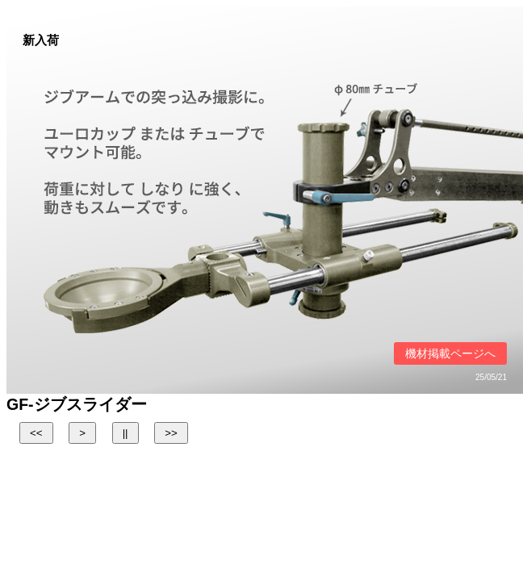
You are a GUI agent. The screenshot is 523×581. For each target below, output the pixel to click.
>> (171, 433)
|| (125, 433)
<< (36, 433)
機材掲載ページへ (450, 353)
